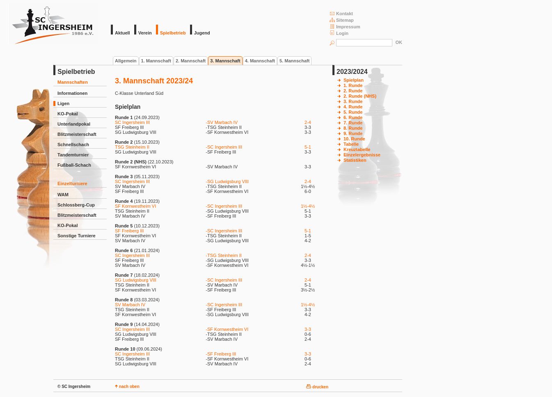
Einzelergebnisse (362, 154)
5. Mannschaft (294, 60)
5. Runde (353, 112)
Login (339, 33)
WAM (63, 194)
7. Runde (353, 122)
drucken (317, 387)
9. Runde (353, 133)
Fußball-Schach (74, 165)
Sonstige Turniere (76, 235)
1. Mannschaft (156, 60)
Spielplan (354, 80)
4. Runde (353, 106)
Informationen (72, 93)
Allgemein (126, 60)
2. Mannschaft (191, 60)
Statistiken (355, 160)
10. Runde (354, 138)
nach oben (127, 386)
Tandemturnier (73, 154)
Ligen (63, 103)
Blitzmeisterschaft (76, 134)
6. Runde (353, 117)
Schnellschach (73, 144)
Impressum (345, 26)
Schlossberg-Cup (76, 204)
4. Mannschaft (260, 60)
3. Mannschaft (225, 60)
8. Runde (353, 128)
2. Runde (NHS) (360, 96)
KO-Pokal (67, 113)
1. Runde (353, 85)
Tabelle (351, 144)
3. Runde (353, 101)
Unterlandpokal (73, 124)
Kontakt (341, 13)
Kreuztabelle (357, 149)
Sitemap (342, 20)
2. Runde (353, 90)
